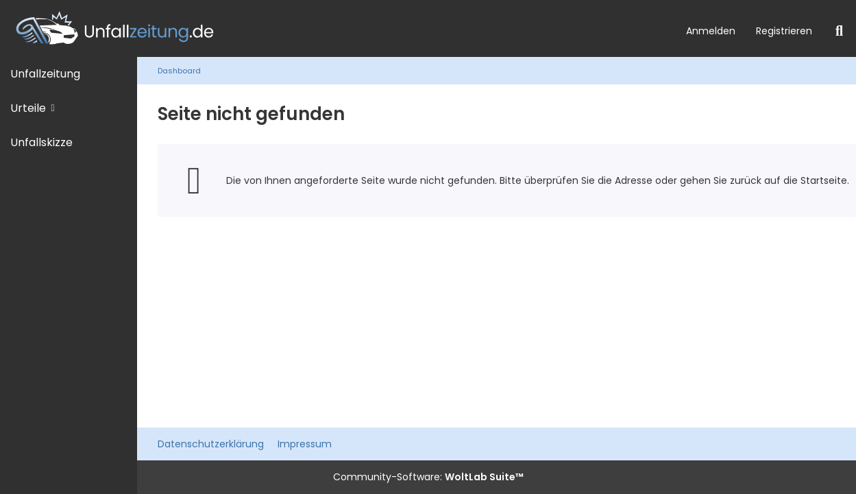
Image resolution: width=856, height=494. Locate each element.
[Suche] (839, 31)
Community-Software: (428, 477)
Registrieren (784, 31)
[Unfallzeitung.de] (338, 28)
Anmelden (710, 31)
